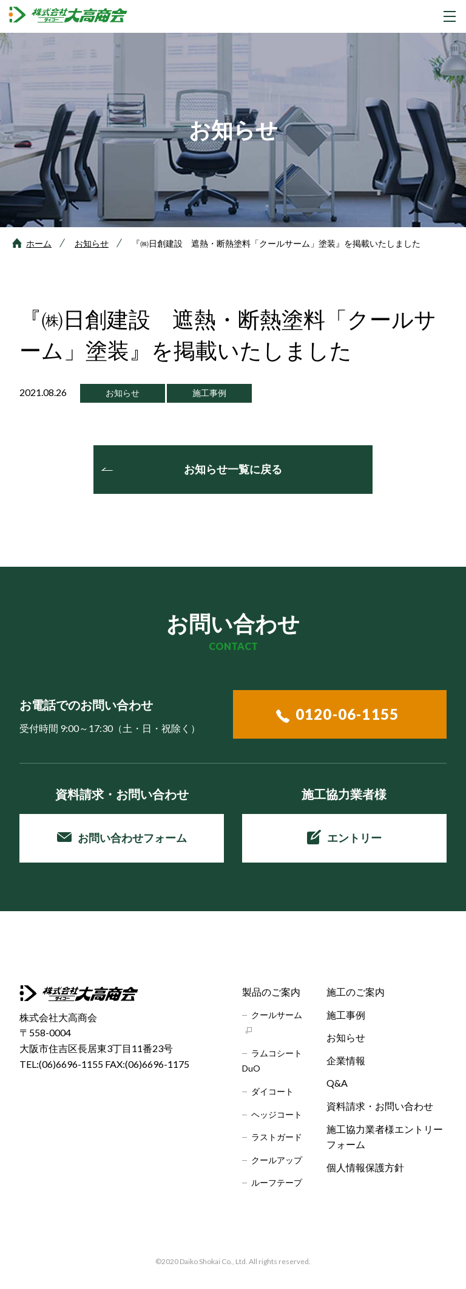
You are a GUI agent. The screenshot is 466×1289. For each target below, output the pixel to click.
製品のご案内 (271, 991)
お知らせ (92, 243)
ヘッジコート (276, 1114)
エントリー (344, 837)
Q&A (337, 1083)
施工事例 (345, 1015)
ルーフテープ (276, 1182)
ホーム (39, 243)
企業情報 (345, 1060)
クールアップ (276, 1160)
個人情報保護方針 (365, 1167)
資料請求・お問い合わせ (379, 1106)
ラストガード (276, 1137)
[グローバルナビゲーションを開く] (449, 16)
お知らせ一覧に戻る (233, 469)
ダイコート (272, 1091)
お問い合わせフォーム (122, 837)
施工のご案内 (355, 991)
